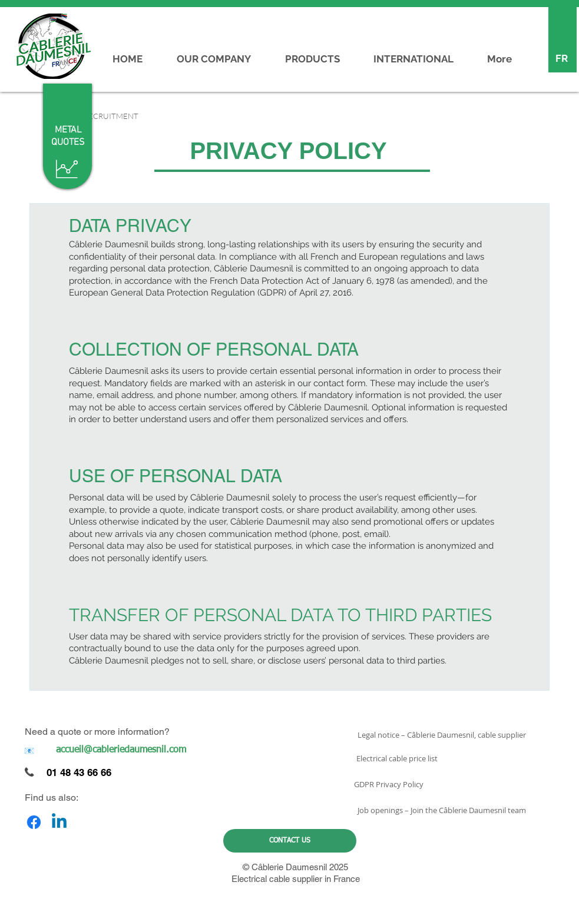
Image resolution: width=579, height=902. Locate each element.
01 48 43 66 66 (79, 772)
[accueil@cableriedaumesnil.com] (121, 750)
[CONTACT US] (289, 841)
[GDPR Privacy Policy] (389, 784)
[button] (107, 116)
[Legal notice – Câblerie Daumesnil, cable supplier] (442, 735)
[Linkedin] (59, 822)
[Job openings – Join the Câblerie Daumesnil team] (442, 810)
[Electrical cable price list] (397, 758)
